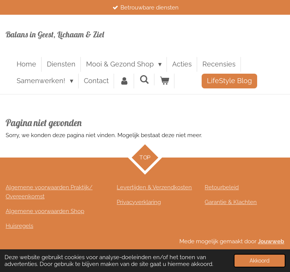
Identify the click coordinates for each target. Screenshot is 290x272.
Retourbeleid (222, 187)
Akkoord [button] (260, 261)
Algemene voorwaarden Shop (45, 211)
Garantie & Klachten (231, 202)
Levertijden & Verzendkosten (154, 187)
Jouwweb (271, 241)
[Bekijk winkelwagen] (164, 81)
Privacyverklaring (139, 202)
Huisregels (19, 226)
